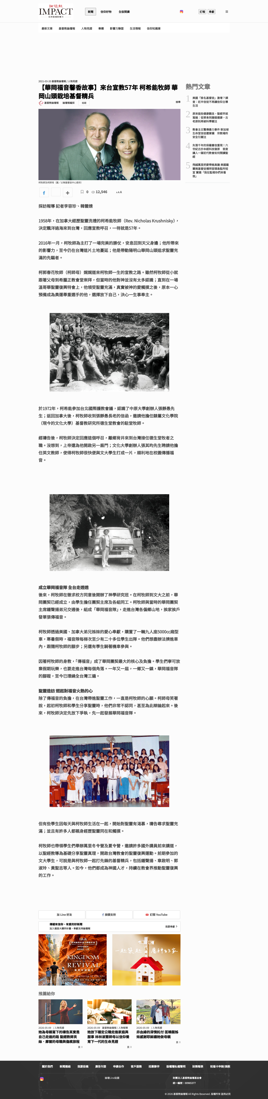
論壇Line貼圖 (112, 1078)
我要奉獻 (171, 926)
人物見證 (86, 28)
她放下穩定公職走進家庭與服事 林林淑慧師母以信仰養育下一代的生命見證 (108, 1037)
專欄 (101, 28)
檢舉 (178, 102)
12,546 (99, 191)
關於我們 (47, 1066)
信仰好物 (105, 12)
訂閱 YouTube (156, 914)
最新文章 (47, 28)
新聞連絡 (65, 1066)
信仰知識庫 (153, 28)
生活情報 (135, 28)
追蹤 (84, 102)
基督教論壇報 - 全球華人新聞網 (55, 11)
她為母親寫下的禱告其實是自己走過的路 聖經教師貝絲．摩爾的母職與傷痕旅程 (58, 1037)
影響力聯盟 (117, 28)
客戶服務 (136, 1066)
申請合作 (118, 1066)
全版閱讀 (124, 12)
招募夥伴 (154, 1066)
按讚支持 (109, 914)
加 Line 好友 (62, 914)
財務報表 (197, 1066)
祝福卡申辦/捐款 (220, 1066)
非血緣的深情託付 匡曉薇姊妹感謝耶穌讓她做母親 (157, 1034)
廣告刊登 (100, 1066)
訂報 (202, 12)
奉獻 (211, 12)
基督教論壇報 (67, 28)
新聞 (90, 12)
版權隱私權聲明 (175, 1066)
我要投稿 (82, 1066)
